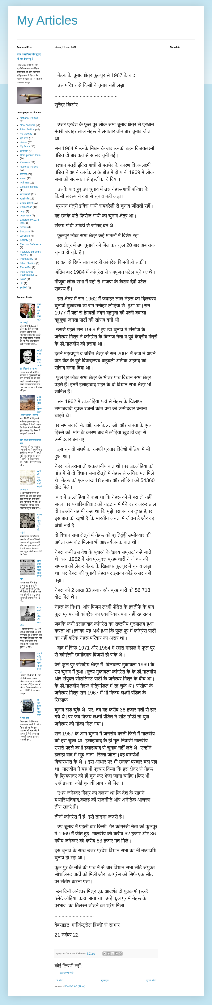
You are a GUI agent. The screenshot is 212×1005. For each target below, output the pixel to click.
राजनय (23, 178)
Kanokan (25, 162)
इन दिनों (23, 287)
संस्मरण (23, 174)
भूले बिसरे (24, 138)
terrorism (25, 235)
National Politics (29, 118)
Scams (24, 227)
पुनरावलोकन (25, 215)
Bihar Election (27, 263)
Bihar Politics (27, 129)
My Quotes (26, 133)
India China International (27, 273)
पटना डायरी (25, 194)
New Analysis (27, 125)
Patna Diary (26, 258)
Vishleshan (26, 207)
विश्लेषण (23, 142)
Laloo (23, 279)
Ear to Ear (25, 267)
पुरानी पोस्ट (151, 980)
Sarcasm (25, 231)
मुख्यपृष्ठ (104, 980)
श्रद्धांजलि (24, 198)
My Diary (25, 146)
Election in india (29, 186)
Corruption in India (30, 155)
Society (24, 239)
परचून (22, 211)
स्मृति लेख (24, 182)
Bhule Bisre (26, 202)
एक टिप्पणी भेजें (66, 972)
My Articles (47, 20)
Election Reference (30, 244)
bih (21, 283)
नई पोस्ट (59, 980)
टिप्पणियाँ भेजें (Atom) (75, 986)
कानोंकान (24, 150)
